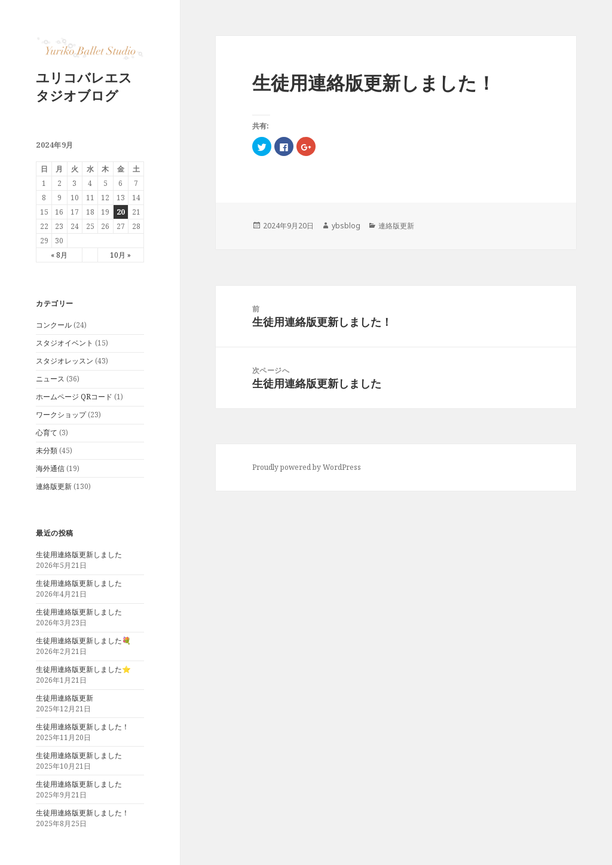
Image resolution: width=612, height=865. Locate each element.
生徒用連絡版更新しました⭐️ (83, 669)
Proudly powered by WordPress (306, 467)
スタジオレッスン (64, 361)
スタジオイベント (64, 343)
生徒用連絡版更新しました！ (82, 727)
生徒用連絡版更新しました (79, 554)
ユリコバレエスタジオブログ (84, 86)
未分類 (46, 450)
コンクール (54, 325)
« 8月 (59, 255)
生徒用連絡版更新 (64, 698)
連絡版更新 (54, 486)
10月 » (120, 255)
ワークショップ (61, 414)
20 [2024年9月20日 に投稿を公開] (121, 212)
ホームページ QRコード (74, 397)
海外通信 (50, 468)
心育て (46, 432)
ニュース (50, 379)
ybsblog (346, 226)
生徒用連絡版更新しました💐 (83, 640)
